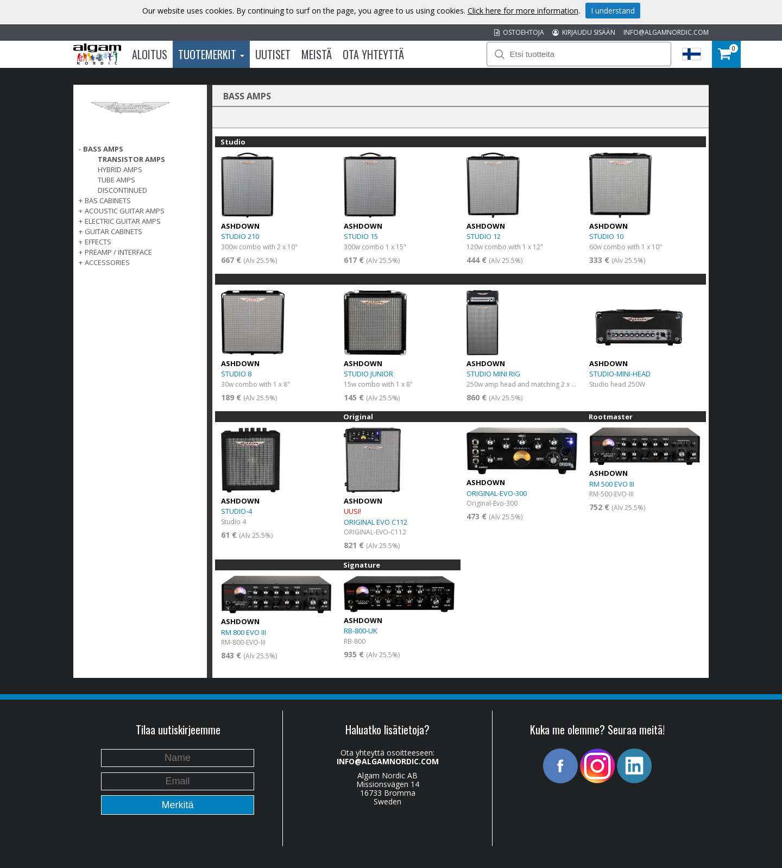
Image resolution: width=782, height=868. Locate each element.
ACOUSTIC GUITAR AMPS (125, 211)
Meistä (316, 54)
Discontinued (122, 190)
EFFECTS (98, 242)
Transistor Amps (131, 159)
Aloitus (149, 54)
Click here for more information (523, 10)
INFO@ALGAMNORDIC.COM (666, 32)
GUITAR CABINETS (113, 231)
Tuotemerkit (211, 54)
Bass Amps (103, 149)
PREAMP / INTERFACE (118, 252)
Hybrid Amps (120, 169)
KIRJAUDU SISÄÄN (583, 32)
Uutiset (273, 54)
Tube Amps (116, 180)
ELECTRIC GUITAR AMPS (123, 221)
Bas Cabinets (108, 200)
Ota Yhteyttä (373, 54)
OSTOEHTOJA (519, 32)
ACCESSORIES (107, 262)
